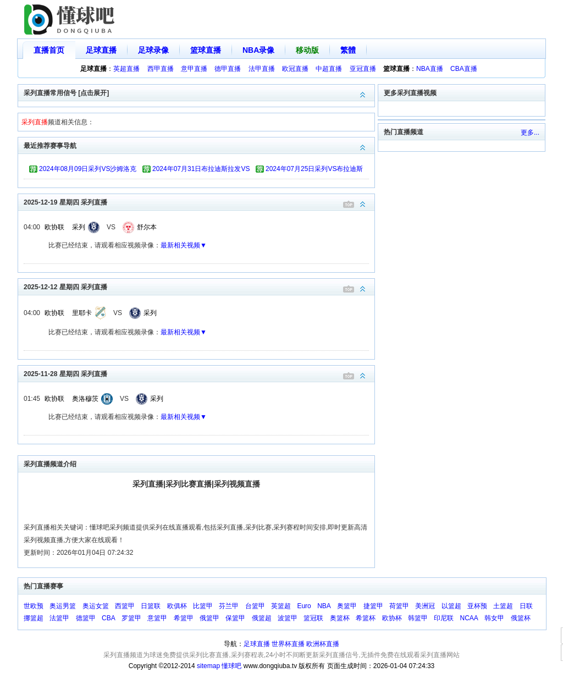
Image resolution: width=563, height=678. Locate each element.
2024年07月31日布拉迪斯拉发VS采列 (201, 170)
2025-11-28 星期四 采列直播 (199, 373)
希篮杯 (366, 618)
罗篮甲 (131, 618)
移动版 (307, 50)
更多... (530, 132)
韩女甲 (494, 618)
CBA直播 (463, 69)
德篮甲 (86, 618)
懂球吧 (231, 666)
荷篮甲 (399, 606)
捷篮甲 (373, 606)
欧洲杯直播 (322, 644)
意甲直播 (194, 69)
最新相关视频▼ (184, 245)
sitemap (208, 666)
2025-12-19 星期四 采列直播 (199, 201)
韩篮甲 (418, 618)
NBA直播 (429, 69)
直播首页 (49, 50)
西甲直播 (160, 69)
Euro (304, 606)
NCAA (469, 618)
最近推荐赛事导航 (199, 144)
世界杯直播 (288, 644)
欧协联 (54, 227)
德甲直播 (227, 69)
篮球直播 (205, 50)
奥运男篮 (62, 606)
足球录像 (153, 50)
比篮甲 (203, 606)
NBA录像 (258, 50)
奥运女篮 (95, 606)
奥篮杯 (340, 618)
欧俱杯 (177, 606)
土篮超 (503, 606)
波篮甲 (287, 618)
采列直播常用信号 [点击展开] (199, 92)
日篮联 (151, 606)
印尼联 (444, 618)
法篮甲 (59, 618)
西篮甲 (125, 606)
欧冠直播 (295, 69)
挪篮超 (33, 618)
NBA (324, 606)
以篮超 (451, 606)
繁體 (348, 50)
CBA (108, 618)
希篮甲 (184, 618)
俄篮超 (262, 618)
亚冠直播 (363, 69)
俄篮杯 (521, 618)
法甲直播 (262, 69)
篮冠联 (313, 618)
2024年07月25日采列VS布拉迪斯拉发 (314, 170)
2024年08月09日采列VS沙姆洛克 (87, 169)
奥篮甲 (347, 606)
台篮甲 (255, 606)
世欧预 (33, 606)
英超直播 (126, 69)
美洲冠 (425, 606)
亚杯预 (477, 606)
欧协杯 (392, 618)
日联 (526, 606)
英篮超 (281, 606)
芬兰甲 (229, 606)
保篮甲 (235, 618)
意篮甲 (157, 618)
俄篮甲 (209, 618)
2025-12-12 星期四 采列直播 (199, 286)
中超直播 (329, 69)
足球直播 (101, 50)
